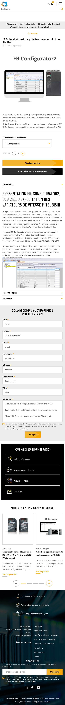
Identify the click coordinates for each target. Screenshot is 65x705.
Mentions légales (31, 698)
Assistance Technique (22, 459)
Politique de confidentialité (49, 698)
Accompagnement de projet (24, 469)
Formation (38, 648)
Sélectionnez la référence (14, 137)
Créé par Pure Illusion (41, 701)
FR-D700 (55, 241)
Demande (6, 399)
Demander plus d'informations (32, 171)
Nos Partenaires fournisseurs (46, 635)
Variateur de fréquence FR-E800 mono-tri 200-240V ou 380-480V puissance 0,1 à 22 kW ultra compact (16, 555)
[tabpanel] (32, 78)
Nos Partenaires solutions (45, 639)
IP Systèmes (11, 24)
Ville (4, 388)
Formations (18, 491)
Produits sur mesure (21, 480)
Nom (4, 319)
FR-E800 (37, 241)
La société (38, 626)
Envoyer (32, 434)
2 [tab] (28, 585)
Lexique (37, 656)
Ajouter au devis (32, 163)
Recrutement (39, 652)
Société (5, 331)
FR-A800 (29, 241)
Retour (33, 33)
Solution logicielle (27, 24)
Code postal (7, 376)
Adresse (6, 365)
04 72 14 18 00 (23, 642)
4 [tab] (40, 585)
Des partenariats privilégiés (36, 613)
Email (5, 342)
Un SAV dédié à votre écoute (33, 596)
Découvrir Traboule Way (44, 643)
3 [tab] (34, 585)
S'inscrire (54, 672)
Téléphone (7, 354)
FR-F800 (45, 241)
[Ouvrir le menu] (60, 3)
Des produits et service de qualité (35, 605)
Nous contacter (40, 630)
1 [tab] (22, 585)
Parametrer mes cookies (15, 698)
